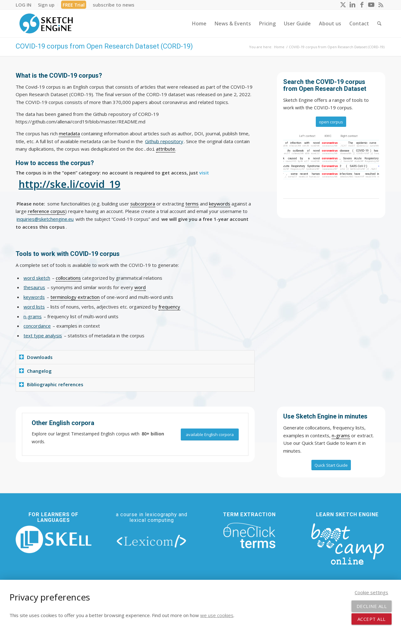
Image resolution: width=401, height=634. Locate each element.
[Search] (379, 23)
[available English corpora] (210, 435)
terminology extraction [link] (75, 297)
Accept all (371, 619)
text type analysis (42, 335)
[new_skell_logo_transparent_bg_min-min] (53, 539)
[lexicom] (152, 541)
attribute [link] (165, 149)
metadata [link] (69, 133)
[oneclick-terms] (249, 535)
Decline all (372, 606)
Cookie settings (371, 592)
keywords (34, 297)
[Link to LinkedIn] (352, 4)
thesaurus (34, 287)
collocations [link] (68, 278)
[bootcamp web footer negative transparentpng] (347, 543)
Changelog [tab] (35, 371)
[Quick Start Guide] (331, 465)
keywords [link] (219, 203)
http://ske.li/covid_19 (69, 184)
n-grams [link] (341, 435)
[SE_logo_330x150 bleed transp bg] (46, 23)
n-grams (32, 316)
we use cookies (216, 615)
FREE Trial (74, 5)
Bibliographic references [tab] (51, 384)
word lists (34, 307)
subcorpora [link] (142, 203)
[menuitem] (25, 4)
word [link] (140, 287)
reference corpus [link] (46, 211)
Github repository (164, 141)
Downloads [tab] (36, 357)
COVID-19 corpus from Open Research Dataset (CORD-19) (104, 46)
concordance (37, 326)
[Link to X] (342, 4)
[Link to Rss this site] (380, 4)
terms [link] (192, 203)
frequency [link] (169, 307)
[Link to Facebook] (361, 4)
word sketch (36, 278)
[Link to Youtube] (371, 4)
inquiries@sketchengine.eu (45, 219)
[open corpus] (331, 122)
